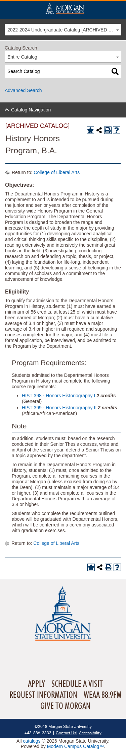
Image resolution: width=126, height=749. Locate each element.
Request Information (43, 695)
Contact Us (66, 732)
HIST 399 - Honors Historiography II (59, 407)
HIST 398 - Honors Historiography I (58, 395)
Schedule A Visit (77, 684)
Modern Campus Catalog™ (75, 746)
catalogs (31, 741)
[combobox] (63, 29)
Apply (36, 684)
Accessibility (90, 732)
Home (64, 8)
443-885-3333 (38, 732)
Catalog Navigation (31, 109)
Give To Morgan (65, 706)
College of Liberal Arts (57, 172)
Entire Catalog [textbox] (22, 57)
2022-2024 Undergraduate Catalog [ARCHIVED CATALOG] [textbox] (64, 29)
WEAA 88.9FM (103, 695)
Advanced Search (23, 90)
